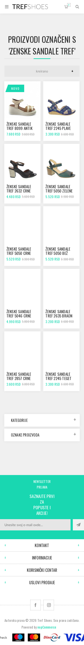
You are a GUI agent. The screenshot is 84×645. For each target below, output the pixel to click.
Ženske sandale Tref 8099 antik (19, 126)
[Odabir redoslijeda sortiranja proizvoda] (42, 71)
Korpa (69, 5)
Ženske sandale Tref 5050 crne (18, 251)
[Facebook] (35, 605)
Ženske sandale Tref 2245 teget (58, 376)
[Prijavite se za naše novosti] (35, 524)
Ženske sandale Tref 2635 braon (58, 314)
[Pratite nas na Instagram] (48, 605)
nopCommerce (46, 627)
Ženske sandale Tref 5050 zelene (59, 189)
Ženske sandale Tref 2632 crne (18, 189)
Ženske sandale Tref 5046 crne (18, 314)
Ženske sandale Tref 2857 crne (18, 376)
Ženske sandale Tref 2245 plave (58, 126)
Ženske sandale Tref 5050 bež (57, 251)
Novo (15, 88)
